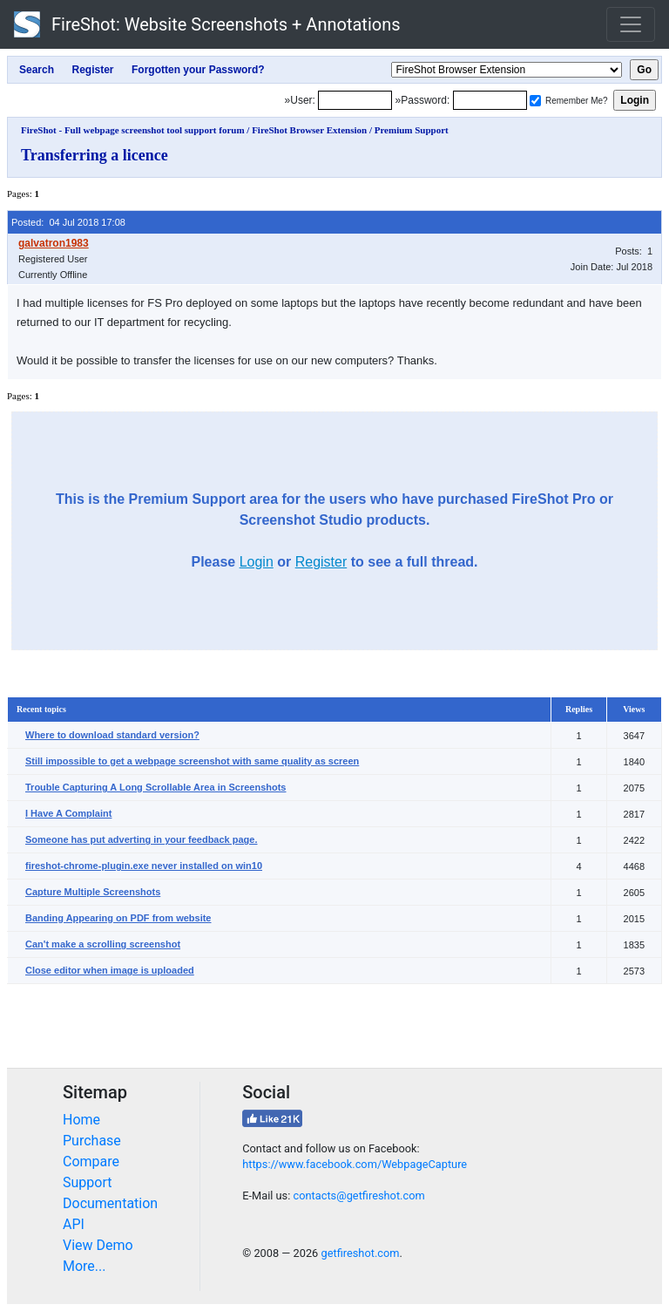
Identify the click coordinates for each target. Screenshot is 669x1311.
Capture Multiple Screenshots (92, 891)
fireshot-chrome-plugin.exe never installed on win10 (143, 865)
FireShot (207, 24)
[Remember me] (535, 100)
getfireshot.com (360, 1253)
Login (257, 561)
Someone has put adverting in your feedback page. (141, 839)
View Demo (98, 1245)
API (73, 1224)
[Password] (490, 100)
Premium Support (412, 130)
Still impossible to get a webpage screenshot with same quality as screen (192, 761)
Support (87, 1182)
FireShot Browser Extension (309, 130)
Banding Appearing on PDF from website (118, 918)
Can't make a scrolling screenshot (102, 944)
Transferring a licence (94, 155)
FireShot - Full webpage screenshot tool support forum (133, 130)
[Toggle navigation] (630, 24)
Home (81, 1119)
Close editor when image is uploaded (109, 970)
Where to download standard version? (112, 735)
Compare (91, 1161)
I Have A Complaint (68, 813)
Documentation (110, 1203)
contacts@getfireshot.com (358, 1195)
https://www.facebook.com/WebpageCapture (354, 1164)
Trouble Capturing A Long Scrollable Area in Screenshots (156, 787)
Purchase (92, 1140)
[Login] (355, 100)
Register (321, 561)
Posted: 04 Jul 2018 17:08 (68, 222)
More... (84, 1266)
